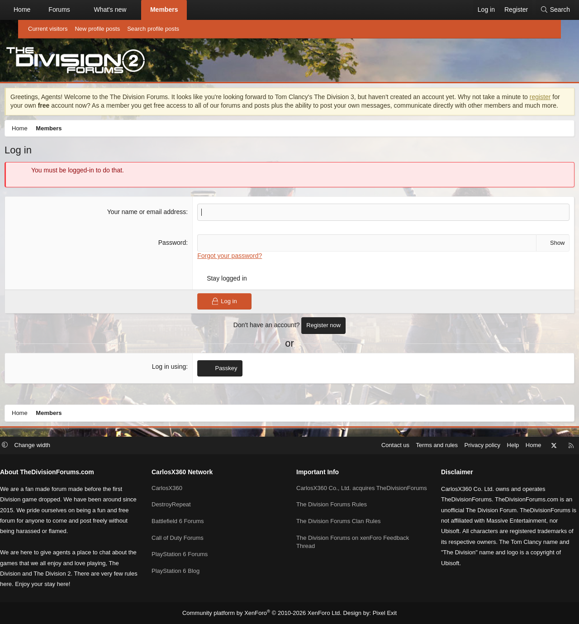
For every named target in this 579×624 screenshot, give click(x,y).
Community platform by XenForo (263, 613)
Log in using (176, 377)
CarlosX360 (178, 488)
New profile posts (97, 28)
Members (182, 9)
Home (40, 9)
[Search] (536, 10)
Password (179, 253)
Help (490, 446)
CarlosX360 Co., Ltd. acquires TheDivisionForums (335, 492)
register (41, 107)
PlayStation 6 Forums (191, 553)
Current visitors (47, 28)
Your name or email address (153, 223)
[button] (96, 10)
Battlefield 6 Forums (189, 521)
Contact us (373, 446)
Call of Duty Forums (189, 537)
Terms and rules (414, 446)
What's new (128, 9)
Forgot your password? (236, 266)
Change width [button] (55, 446)
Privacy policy (460, 446)
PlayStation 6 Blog (187, 570)
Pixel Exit (377, 613)
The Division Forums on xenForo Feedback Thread (352, 549)
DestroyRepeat (182, 504)
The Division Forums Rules (331, 513)
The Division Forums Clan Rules (338, 529)
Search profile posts (153, 28)
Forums (77, 9)
